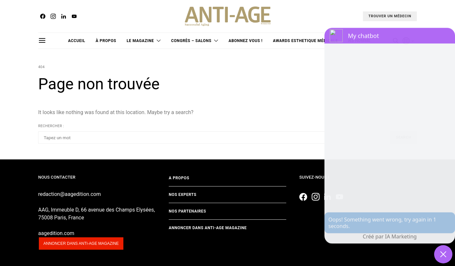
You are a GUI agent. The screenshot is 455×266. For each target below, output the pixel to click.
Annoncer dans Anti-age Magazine (208, 228)
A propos (179, 178)
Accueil (77, 40)
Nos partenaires (187, 211)
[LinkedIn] (63, 16)
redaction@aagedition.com (69, 194)
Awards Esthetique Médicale (305, 40)
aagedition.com (56, 233)
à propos (106, 40)
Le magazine (140, 40)
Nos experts (182, 194)
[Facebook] (42, 16)
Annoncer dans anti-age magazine (81, 243)
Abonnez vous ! (245, 40)
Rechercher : (51, 126)
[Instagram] (53, 16)
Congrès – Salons (191, 40)
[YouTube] (74, 16)
